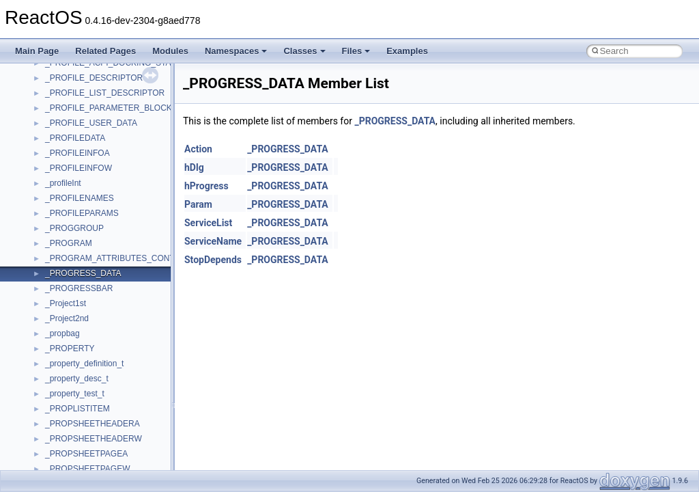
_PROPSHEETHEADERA (92, 423)
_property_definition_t (84, 363)
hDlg (194, 167)
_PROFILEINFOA (77, 153)
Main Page (37, 51)
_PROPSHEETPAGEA (86, 454)
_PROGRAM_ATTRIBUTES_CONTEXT (117, 258)
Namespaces (236, 51)
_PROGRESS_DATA (83, 273)
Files (356, 51)
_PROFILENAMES (79, 198)
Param (198, 204)
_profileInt (63, 183)
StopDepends (213, 259)
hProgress (206, 185)
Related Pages (105, 51)
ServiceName (213, 241)
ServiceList (208, 222)
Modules (170, 51)
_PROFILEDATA (75, 138)
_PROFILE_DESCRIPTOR (94, 78)
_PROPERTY (69, 348)
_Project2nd (67, 318)
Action (198, 149)
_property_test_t (74, 393)
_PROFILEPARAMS (82, 213)
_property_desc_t (77, 378)
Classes (304, 51)
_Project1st (65, 303)
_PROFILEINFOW (78, 168)
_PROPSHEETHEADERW (93, 438)
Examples (407, 51)
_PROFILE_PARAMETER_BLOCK (108, 108)
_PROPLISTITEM (77, 408)
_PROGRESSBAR (79, 288)
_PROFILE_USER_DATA (91, 123)
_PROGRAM (68, 243)
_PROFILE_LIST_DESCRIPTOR (105, 93)
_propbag (62, 333)
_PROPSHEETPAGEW (87, 469)
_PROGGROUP (74, 228)
